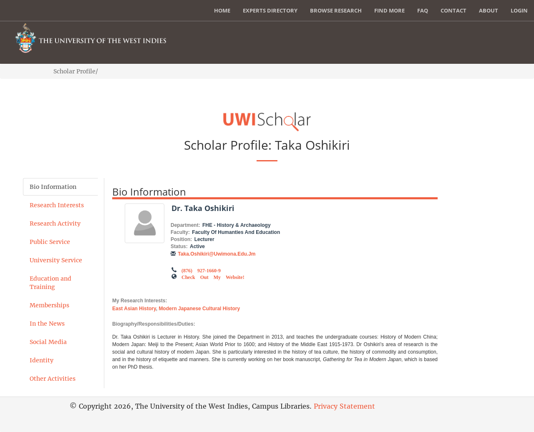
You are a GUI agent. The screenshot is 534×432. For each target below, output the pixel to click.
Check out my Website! (212, 276)
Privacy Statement (344, 406)
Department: (185, 225)
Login (519, 10)
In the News (47, 323)
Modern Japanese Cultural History (199, 308)
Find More (389, 10)
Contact (453, 10)
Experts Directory (270, 10)
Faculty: (180, 232)
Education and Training (50, 283)
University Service (56, 260)
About (488, 10)
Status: (179, 246)
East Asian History (134, 308)
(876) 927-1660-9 (201, 270)
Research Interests (57, 205)
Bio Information (53, 187)
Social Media (48, 342)
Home (222, 10)
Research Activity (55, 223)
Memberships (49, 305)
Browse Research (336, 10)
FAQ (422, 10)
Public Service (50, 242)
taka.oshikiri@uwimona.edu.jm (216, 254)
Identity (41, 360)
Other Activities (53, 378)
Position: (181, 239)
